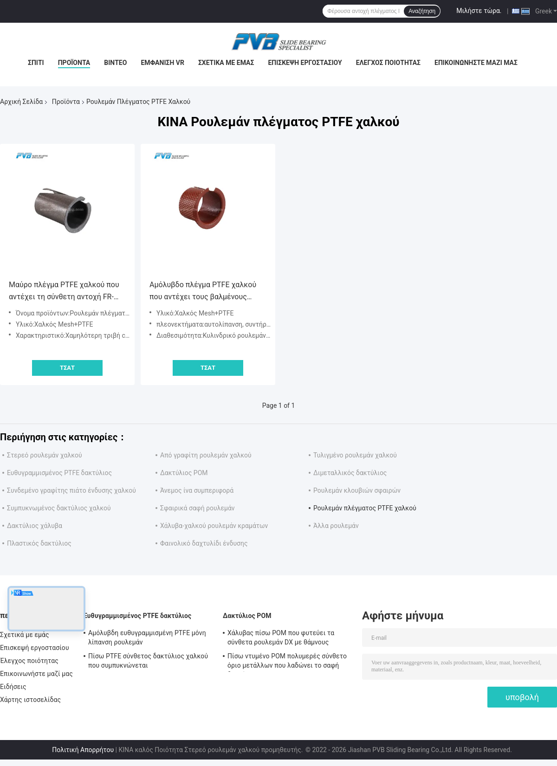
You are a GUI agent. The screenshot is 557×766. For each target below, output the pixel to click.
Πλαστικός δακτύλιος (39, 543)
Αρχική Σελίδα (21, 101)
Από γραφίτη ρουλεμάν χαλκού (206, 455)
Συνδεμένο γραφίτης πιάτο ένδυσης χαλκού (71, 490)
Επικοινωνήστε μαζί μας (476, 62)
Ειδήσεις (13, 686)
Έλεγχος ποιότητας (388, 62)
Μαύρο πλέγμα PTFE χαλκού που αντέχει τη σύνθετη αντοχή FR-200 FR (64, 291)
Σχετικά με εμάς (226, 62)
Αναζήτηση (421, 11)
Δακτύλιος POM (184, 472)
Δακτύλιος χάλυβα (34, 525)
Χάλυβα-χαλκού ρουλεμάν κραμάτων (214, 525)
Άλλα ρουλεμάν (336, 525)
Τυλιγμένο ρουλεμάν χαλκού (355, 455)
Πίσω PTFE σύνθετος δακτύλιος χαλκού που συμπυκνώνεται (148, 660)
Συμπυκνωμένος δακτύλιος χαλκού (59, 508)
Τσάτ (67, 367)
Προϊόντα (74, 62)
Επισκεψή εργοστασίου (305, 62)
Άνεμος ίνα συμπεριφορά (196, 490)
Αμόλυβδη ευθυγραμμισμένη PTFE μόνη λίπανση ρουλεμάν (147, 637)
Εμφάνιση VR (162, 62)
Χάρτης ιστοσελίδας (30, 699)
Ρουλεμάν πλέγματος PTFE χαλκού (364, 508)
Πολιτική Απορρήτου (83, 749)
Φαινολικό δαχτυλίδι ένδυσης (204, 543)
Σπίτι (36, 62)
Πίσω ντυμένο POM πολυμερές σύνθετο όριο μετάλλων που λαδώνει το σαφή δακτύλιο (287, 662)
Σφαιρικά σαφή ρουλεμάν (197, 508)
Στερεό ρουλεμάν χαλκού (44, 455)
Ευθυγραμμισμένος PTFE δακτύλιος (59, 472)
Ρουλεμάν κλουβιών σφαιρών (357, 490)
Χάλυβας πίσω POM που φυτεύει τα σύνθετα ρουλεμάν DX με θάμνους (280, 637)
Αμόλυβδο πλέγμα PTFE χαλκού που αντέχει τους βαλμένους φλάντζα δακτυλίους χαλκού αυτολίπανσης (202, 291)
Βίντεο (115, 62)
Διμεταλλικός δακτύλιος (350, 472)
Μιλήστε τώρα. (478, 10)
